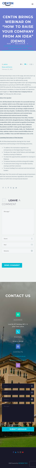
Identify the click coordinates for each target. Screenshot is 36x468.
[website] (18, 399)
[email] (18, 244)
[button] (18, 314)
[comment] (18, 222)
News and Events (7, 67)
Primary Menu (32, 4)
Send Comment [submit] (12, 265)
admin (6, 64)
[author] (18, 238)
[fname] (18, 385)
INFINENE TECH (22, 463)
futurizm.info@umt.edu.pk (18, 360)
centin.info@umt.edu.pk (18, 356)
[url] (18, 251)
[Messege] (18, 413)
